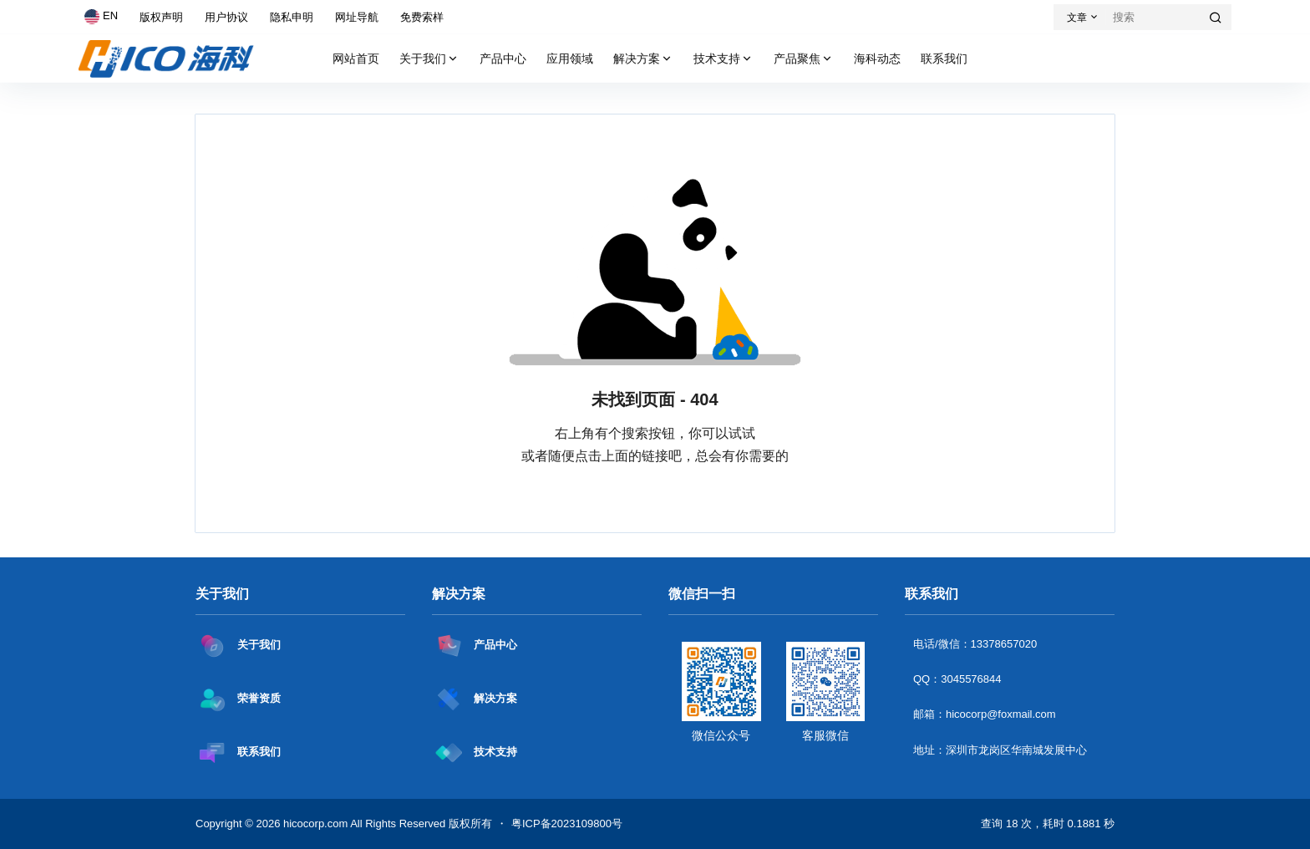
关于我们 (429, 59)
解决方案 (643, 59)
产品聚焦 (804, 59)
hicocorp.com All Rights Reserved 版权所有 (386, 823)
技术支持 (723, 59)
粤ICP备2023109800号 (566, 823)
